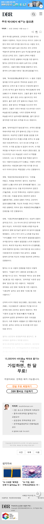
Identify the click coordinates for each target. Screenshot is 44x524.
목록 (29, 452)
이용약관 (5, 498)
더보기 (33, 32)
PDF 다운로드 (36, 32)
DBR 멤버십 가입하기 (22, 391)
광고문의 (41, 498)
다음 (38, 452)
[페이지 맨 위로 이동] (38, 494)
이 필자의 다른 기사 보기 (20, 431)
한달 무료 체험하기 (22, 386)
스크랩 (40, 32)
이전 (21, 452)
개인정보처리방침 (15, 498)
